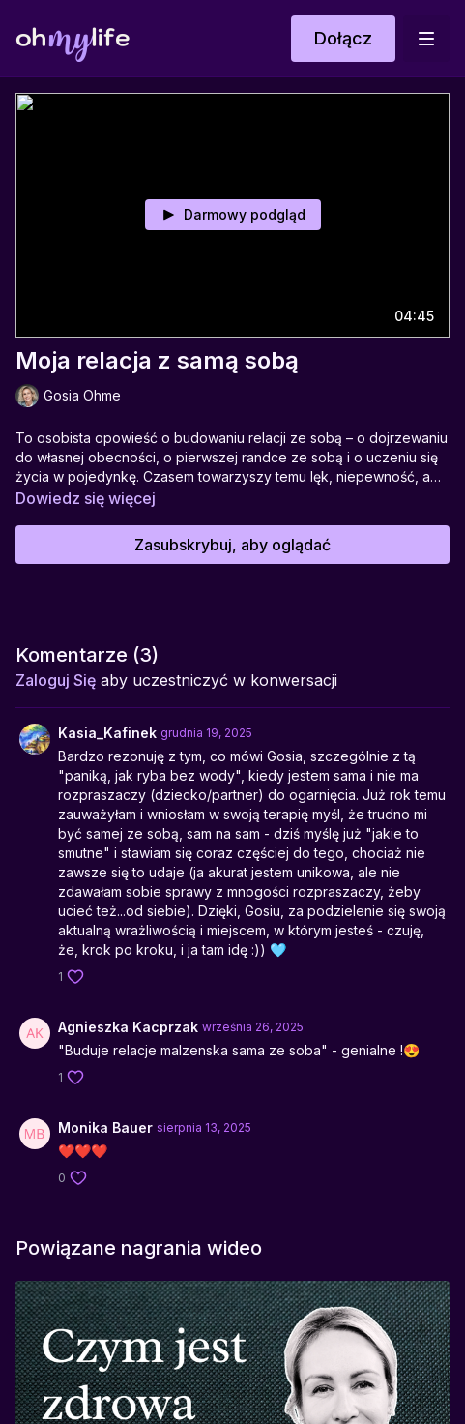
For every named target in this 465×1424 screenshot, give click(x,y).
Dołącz (343, 38)
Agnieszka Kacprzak (128, 1027)
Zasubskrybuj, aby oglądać (232, 544)
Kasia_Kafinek (107, 733)
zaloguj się (55, 680)
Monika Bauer (105, 1127)
